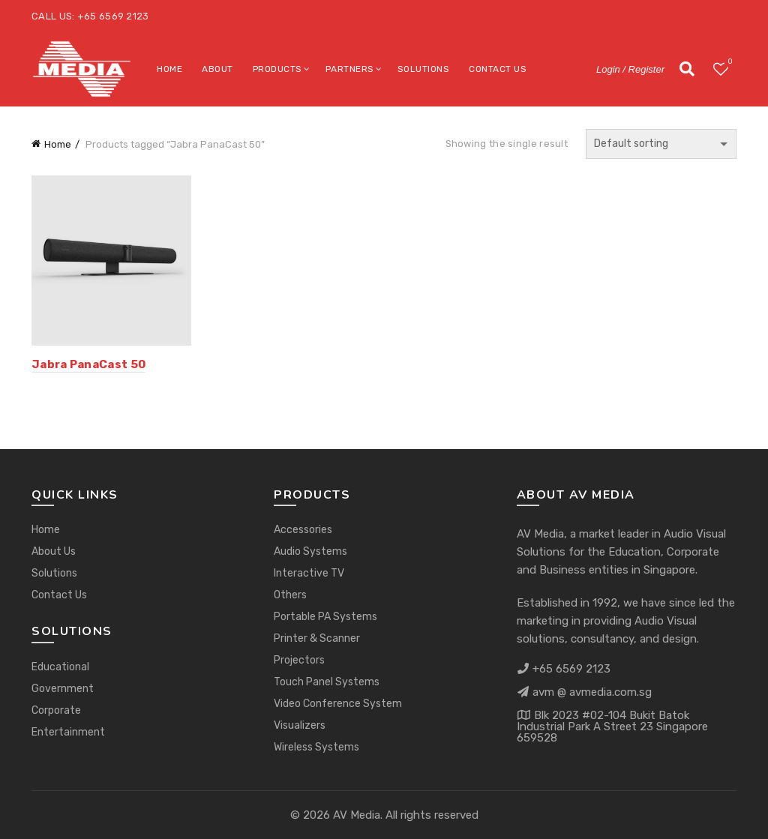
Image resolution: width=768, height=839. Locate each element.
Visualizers (300, 725)
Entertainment (68, 732)
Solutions (424, 69)
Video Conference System (338, 703)
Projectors (299, 660)
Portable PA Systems (325, 616)
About (217, 69)
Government (63, 688)
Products (277, 69)
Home (169, 69)
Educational (60, 667)
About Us (54, 551)
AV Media (356, 815)
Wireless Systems (316, 747)
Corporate (56, 710)
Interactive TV (309, 573)
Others (290, 595)
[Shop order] (661, 144)
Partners (350, 69)
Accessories (303, 529)
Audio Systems (310, 551)
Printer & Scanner (317, 638)
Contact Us (497, 69)
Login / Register (630, 69)
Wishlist (728, 62)
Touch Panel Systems (327, 682)
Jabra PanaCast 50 (89, 364)
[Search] (687, 69)
